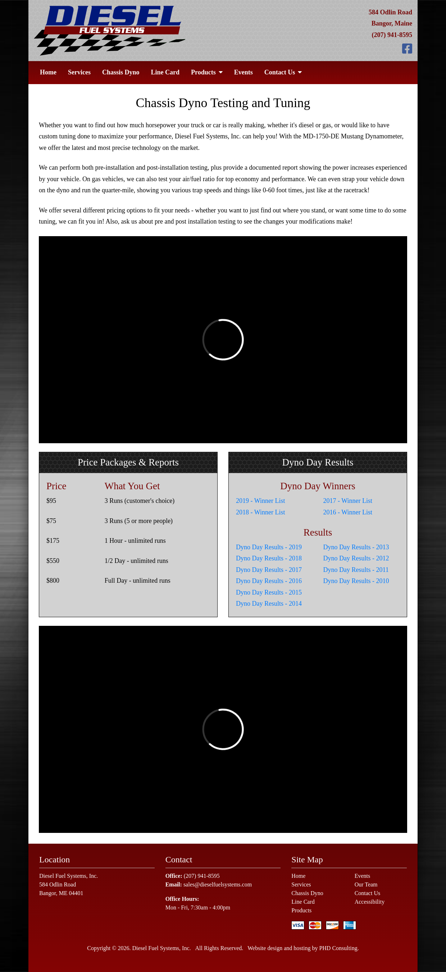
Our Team (366, 884)
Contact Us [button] (283, 72)
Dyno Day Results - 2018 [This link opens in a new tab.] (269, 558)
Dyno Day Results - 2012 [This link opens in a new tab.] (356, 558)
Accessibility (370, 902)
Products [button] (207, 72)
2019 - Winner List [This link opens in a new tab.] (260, 500)
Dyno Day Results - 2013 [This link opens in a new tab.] (356, 547)
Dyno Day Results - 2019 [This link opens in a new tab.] (269, 547)
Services (79, 72)
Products (301, 910)
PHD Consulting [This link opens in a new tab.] (338, 948)
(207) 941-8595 (392, 34)
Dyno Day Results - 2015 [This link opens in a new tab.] (269, 592)
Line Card (165, 72)
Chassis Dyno (121, 72)
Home (48, 72)
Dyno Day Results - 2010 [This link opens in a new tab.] (356, 580)
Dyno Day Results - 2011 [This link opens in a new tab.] (356, 569)
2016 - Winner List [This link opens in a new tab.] (347, 512)
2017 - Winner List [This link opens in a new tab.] (347, 500)
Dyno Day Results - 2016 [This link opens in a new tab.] (269, 580)
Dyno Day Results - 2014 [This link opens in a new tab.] (269, 603)
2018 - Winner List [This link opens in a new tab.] (260, 512)
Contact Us (368, 893)
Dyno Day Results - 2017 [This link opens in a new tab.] (269, 569)
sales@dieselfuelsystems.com (217, 884)
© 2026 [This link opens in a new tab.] (119, 948)
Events (243, 72)
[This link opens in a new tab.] (407, 48)
